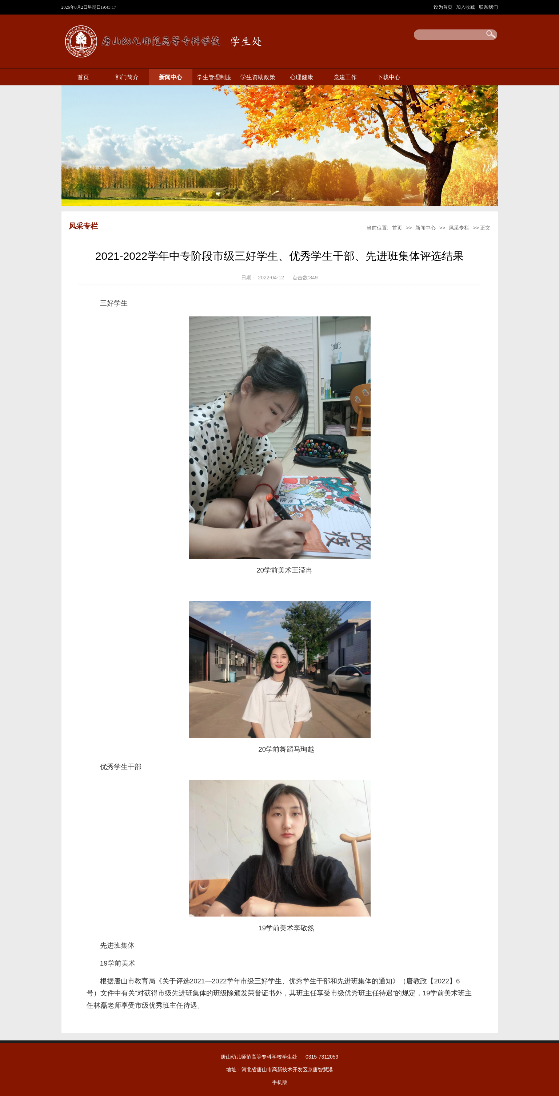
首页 (83, 77)
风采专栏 (459, 228)
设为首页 (444, 7)
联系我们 (488, 7)
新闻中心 (170, 77)
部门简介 (127, 77)
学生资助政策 (257, 77)
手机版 (279, 1082)
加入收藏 (466, 7)
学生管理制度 (214, 77)
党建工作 (345, 77)
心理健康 (301, 77)
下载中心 (388, 77)
